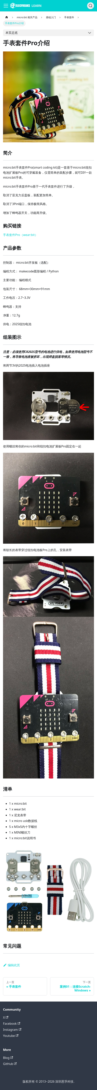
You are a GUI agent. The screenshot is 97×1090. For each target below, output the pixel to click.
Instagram (12, 1030)
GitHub (10, 1064)
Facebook (11, 1023)
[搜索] (90, 5)
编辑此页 (11, 965)
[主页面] (6, 17)
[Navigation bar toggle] (6, 6)
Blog (8, 1058)
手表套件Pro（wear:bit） (20, 235)
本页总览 (12, 33)
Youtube (10, 1036)
